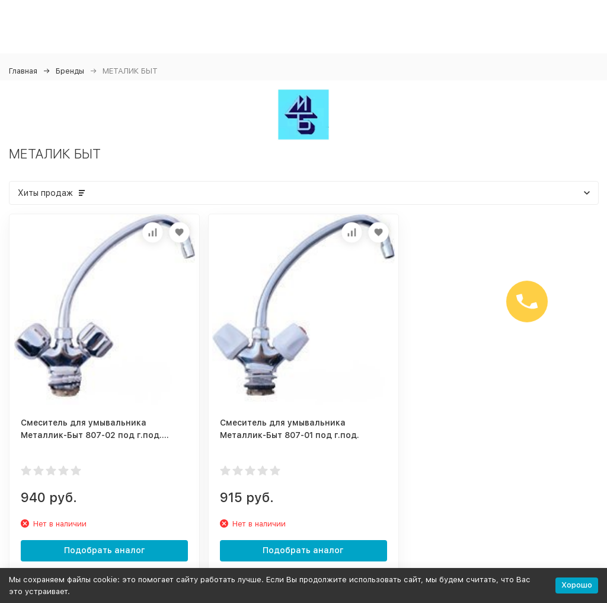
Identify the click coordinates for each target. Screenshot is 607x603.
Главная (23, 70)
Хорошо (576, 584)
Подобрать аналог (104, 550)
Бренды (70, 70)
